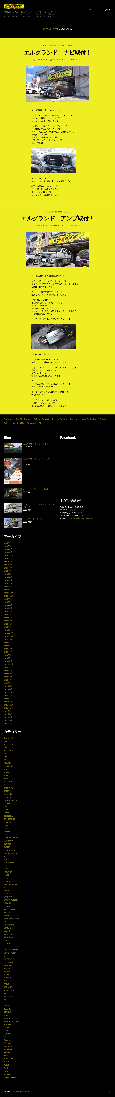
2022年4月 (8, 690)
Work (6, 1069)
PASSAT (7, 969)
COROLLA (8, 816)
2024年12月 (8, 593)
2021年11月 (8, 705)
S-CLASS (8, 997)
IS (4, 888)
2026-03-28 (56, 60)
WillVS (6, 1065)
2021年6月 (8, 721)
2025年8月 (8, 568)
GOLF (6, 866)
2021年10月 (8, 709)
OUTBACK (8, 963)
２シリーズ (8, 745)
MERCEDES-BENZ (12, 919)
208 (5, 742)
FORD (6, 860)
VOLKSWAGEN (10, 1059)
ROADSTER (9, 991)
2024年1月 (8, 628)
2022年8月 (8, 677)
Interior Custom (59, 420)
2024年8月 (8, 606)
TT (5, 1037)
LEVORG (7, 904)
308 (5, 748)
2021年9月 (8, 712)
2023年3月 (8, 656)
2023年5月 (8, 652)
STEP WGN (8, 1019)
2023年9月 (8, 640)
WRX (6, 1072)
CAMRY (7, 792)
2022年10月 (8, 671)
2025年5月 (8, 578)
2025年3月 (8, 584)
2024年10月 (8, 600)
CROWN (7, 823)
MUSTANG (8, 938)
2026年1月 (8, 553)
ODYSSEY (8, 960)
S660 (6, 1003)
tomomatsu (44, 60)
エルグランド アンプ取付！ (57, 219)
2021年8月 (8, 715)
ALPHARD (8, 767)
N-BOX (7, 941)
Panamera (8, 966)
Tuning (7, 1041)
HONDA (7, 882)
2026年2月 (8, 550)
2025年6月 (8, 575)
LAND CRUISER (11, 901)
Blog (41, 424)
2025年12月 (8, 556)
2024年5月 (8, 615)
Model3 (7, 932)
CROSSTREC (9, 820)
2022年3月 (8, 693)
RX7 (5, 994)
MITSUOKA (8, 928)
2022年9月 (8, 674)
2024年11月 (8, 596)
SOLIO (6, 1016)
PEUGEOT (8, 972)
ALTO (6, 770)
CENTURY (8, 807)
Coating (7, 813)
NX (5, 957)
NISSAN (69, 46)
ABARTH (7, 764)
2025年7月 (8, 572)
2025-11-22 (56, 226)
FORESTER (9, 863)
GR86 (6, 869)
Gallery (7, 424)
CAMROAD (8, 788)
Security (7, 1009)
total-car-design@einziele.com (80, 519)
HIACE (6, 876)
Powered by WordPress (20, 1092)
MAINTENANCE (10, 910)
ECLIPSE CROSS (11, 838)
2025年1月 (8, 590)
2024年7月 (8, 609)
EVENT (7, 848)
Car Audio (49, 212)
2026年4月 (8, 544)
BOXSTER (8, 782)
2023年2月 (8, 659)
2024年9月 (8, 603)
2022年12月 (8, 665)
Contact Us (18, 424)
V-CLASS (8, 1047)
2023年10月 (8, 637)
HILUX (6, 879)
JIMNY (6, 891)
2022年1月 (8, 699)
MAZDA (7, 913)
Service (103, 420)
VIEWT (6, 1056)
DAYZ (6, 829)
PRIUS (6, 985)
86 (5, 760)
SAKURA (8, 1006)
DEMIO (7, 832)
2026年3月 (8, 547)
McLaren (7, 916)
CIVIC (6, 810)
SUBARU (8, 1025)
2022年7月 (8, 680)
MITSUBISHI (9, 925)
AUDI (6, 776)
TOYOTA (7, 1034)
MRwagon (8, 935)
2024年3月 (8, 621)
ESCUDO (8, 844)
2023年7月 (8, 646)
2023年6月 (8, 649)
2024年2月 (8, 624)
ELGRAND (61, 46)
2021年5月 (8, 724)
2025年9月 (8, 565)
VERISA (7, 1053)
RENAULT (8, 988)
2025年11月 (8, 559)
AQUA (6, 773)
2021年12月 (8, 702)
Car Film (7, 804)
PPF (5, 981)
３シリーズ (8, 751)
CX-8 (6, 826)
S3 (5, 1000)
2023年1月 (8, 662)
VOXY (6, 1062)
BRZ (5, 785)
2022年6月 (8, 684)
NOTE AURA (10, 953)
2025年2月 (8, 587)
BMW (6, 779)
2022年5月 (8, 687)
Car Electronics (49, 46)
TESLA (7, 1031)
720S (6, 757)
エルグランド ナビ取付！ (57, 53)
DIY (5, 835)
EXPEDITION (9, 851)
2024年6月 (8, 612)
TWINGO (7, 1044)
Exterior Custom (42, 420)
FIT (5, 857)
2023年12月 (8, 631)
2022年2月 (8, 696)
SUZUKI (7, 1028)
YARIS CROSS (10, 1078)
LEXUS (7, 907)
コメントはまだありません (73, 60)
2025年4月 (8, 581)
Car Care (7, 798)
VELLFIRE (8, 1050)
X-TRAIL (7, 1075)
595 (5, 754)
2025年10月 (8, 562)
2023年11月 (8, 634)
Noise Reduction (89, 420)
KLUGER (7, 894)
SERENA (7, 1013)
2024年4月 (8, 618)
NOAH (6, 947)
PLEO (6, 975)
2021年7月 (8, 718)
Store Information (11, 1022)
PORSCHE (8, 978)
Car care (74, 420)
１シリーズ (8, 739)
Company (31, 424)
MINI (5, 922)
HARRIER (8, 872)
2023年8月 (8, 643)
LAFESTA (8, 897)
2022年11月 (8, 668)
